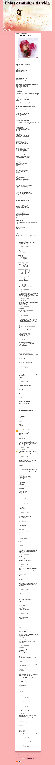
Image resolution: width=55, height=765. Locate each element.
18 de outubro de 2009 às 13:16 (24, 620)
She (19, 421)
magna (20, 291)
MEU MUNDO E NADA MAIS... (24, 362)
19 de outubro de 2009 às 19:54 (24, 746)
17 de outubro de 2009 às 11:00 (24, 246)
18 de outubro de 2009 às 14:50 (24, 645)
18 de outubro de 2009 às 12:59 (24, 613)
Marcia (20, 465)
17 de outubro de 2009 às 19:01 (24, 463)
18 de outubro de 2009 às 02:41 (24, 519)
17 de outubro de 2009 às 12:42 (24, 315)
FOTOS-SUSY (21, 339)
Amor (19, 458)
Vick (19, 661)
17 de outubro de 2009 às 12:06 (24, 289)
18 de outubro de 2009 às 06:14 (24, 542)
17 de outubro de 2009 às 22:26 (24, 512)
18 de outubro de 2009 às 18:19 (24, 682)
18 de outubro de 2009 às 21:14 (24, 706)
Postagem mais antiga (35, 754)
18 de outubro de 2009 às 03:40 (24, 536)
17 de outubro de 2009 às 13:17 (24, 350)
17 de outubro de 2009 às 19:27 (24, 486)
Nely (19, 545)
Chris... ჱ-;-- (21, 605)
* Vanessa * (21, 501)
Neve (19, 615)
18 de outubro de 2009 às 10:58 (24, 564)
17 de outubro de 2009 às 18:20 (24, 456)
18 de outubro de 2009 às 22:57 (24, 737)
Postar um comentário (21, 749)
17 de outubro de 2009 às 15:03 (24, 394)
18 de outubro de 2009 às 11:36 (24, 603)
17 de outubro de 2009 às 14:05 (24, 367)
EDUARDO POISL (22, 538)
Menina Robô (21, 685)
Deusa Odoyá (21, 709)
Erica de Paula (21, 521)
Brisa (19, 317)
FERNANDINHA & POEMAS (24, 353)
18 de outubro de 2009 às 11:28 (24, 589)
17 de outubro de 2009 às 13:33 (24, 359)
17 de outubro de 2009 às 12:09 (24, 298)
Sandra (20, 566)
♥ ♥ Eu (20, 556)
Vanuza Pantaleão (22, 300)
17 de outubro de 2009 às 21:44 (24, 498)
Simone (20, 389)
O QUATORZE (21, 631)
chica (19, 383)
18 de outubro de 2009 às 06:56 (24, 554)
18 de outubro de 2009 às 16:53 (24, 666)
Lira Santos (21, 248)
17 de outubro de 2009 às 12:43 (24, 337)
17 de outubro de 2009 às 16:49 (24, 447)
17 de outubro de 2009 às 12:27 (24, 306)
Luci (19, 669)
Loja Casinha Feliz (22, 449)
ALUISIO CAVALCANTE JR (24, 429)
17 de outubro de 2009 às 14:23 (24, 381)
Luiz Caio (20, 591)
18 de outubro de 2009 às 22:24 (24, 722)
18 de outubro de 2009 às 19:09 (24, 697)
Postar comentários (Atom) (29, 758)
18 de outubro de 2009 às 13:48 (24, 629)
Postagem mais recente (21, 754)
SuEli (19, 397)
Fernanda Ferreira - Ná (23, 370)
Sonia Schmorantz (22, 514)
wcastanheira (21, 438)
